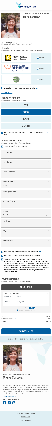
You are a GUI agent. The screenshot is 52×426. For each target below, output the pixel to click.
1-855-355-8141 (22, 339)
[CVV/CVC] (22, 301)
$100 (26, 112)
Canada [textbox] (6, 215)
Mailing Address (9, 191)
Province (6, 221)
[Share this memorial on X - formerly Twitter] (9, 403)
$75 (26, 105)
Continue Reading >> (9, 396)
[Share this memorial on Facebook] (4, 403)
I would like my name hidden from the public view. (21, 252)
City (4, 231)
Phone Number (9, 181)
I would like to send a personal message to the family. (22, 256)
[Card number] (26, 297)
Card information (11, 293)
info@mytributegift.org (36, 339)
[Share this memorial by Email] (14, 403)
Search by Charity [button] (7, 93)
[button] (37, 88)
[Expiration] (9, 301)
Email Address (9, 172)
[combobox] (5, 185)
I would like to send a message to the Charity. (19, 88)
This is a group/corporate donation (16, 146)
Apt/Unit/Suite (9, 201)
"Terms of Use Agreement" (27, 263)
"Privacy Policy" (44, 263)
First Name (7, 152)
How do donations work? (26, 413)
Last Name (7, 162)
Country (6, 211)
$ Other (26, 125)
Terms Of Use (26, 420)
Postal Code (8, 240)
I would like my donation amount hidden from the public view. (23, 134)
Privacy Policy (26, 417)
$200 (26, 119)
